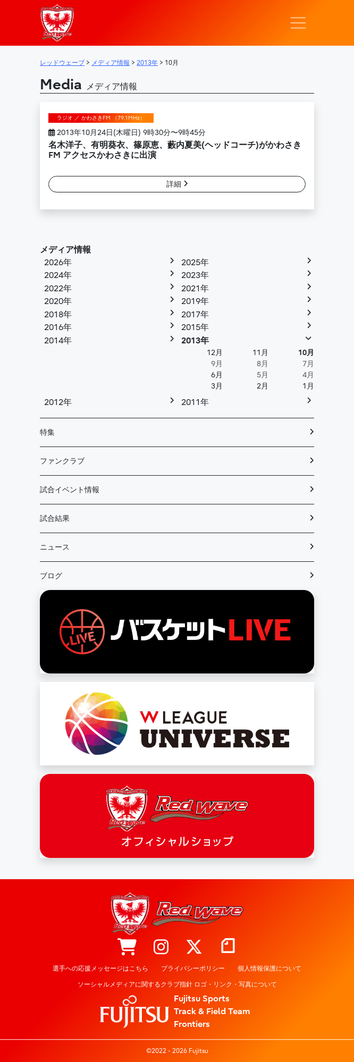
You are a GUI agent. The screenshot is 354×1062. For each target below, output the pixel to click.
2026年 (58, 262)
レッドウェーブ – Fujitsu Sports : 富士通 (57, 22)
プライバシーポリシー (193, 968)
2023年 (195, 275)
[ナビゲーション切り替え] (298, 23)
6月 (217, 375)
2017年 (195, 314)
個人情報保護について (269, 968)
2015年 (195, 327)
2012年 (58, 402)
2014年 (58, 340)
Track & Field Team (212, 1011)
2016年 (58, 327)
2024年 (58, 275)
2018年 (58, 314)
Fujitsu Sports (202, 999)
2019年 (195, 301)
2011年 (195, 402)
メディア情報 (65, 250)
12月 (215, 352)
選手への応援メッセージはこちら (100, 968)
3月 (217, 386)
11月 (260, 352)
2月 (262, 386)
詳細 (177, 184)
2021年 (195, 288)
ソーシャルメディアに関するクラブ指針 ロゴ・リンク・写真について (177, 984)
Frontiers (192, 1024)
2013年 (195, 340)
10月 (306, 352)
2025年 (195, 262)
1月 (308, 386)
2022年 (58, 288)
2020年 (58, 301)
